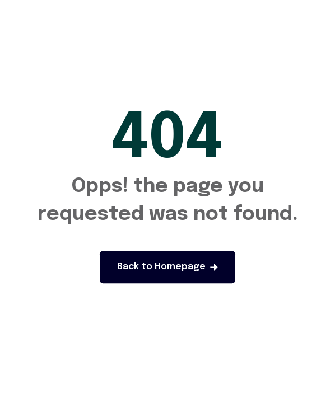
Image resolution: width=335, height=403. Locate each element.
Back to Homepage (167, 266)
